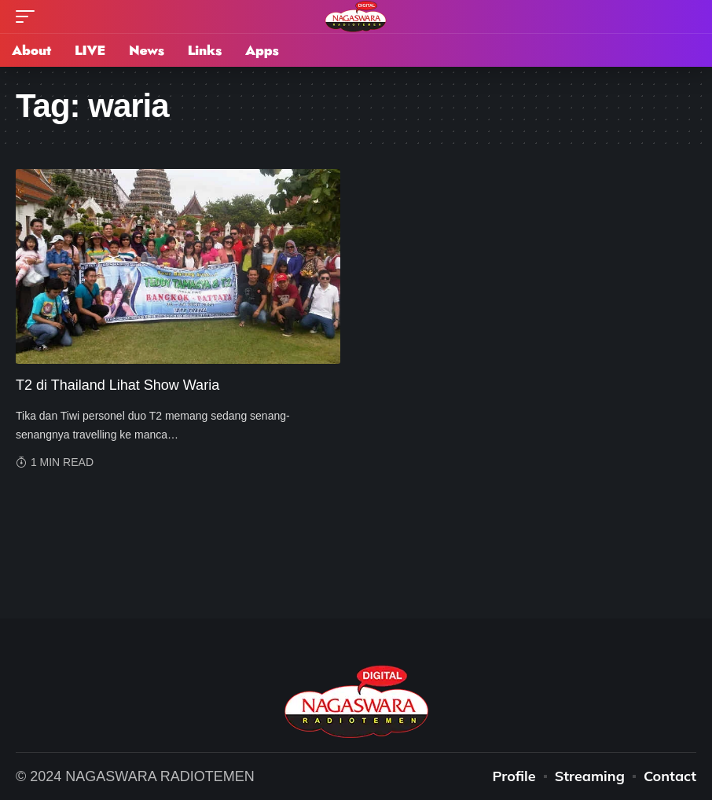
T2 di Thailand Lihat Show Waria (117, 385)
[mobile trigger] (29, 16)
